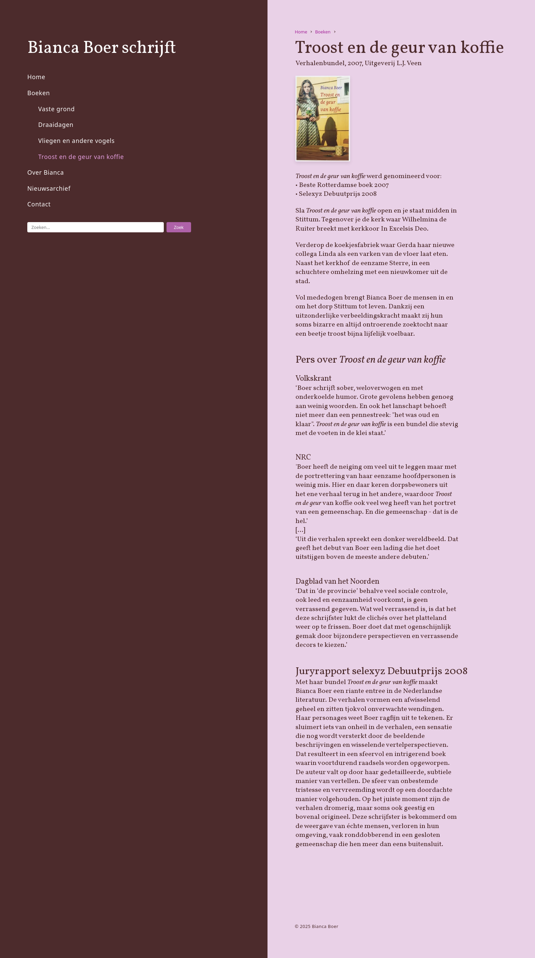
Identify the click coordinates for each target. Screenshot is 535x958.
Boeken (38, 93)
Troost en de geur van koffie (81, 157)
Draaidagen (55, 124)
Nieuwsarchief (49, 188)
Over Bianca (45, 172)
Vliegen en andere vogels (76, 140)
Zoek (179, 227)
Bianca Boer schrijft (101, 48)
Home (36, 77)
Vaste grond (56, 109)
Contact (39, 204)
